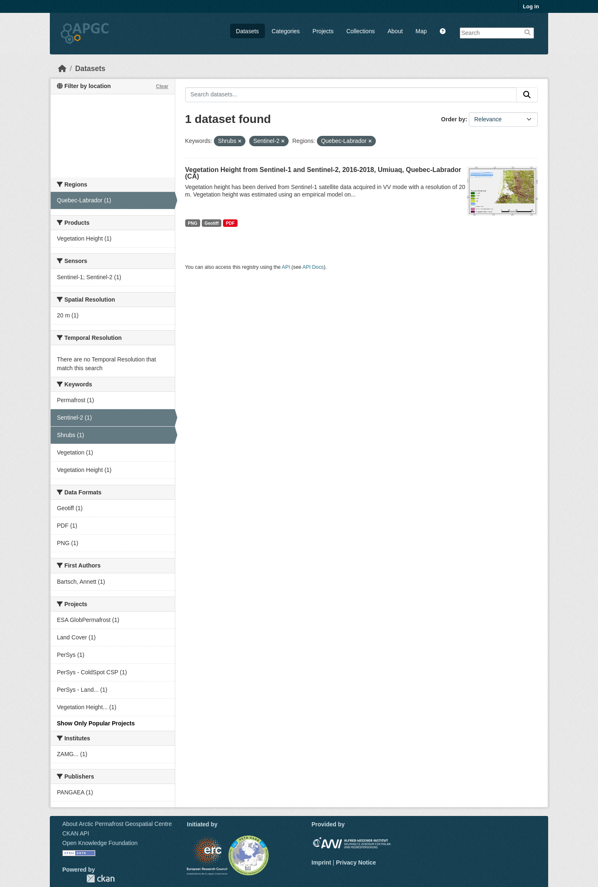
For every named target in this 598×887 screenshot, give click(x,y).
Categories (286, 31)
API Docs (313, 267)
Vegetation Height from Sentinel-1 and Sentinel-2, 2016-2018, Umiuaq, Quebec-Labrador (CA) (323, 173)
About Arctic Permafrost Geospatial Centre (117, 824)
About (395, 31)
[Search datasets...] (351, 94)
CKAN (100, 878)
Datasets (247, 31)
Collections (360, 31)
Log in (531, 6)
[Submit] (527, 94)
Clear (162, 86)
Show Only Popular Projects (96, 723)
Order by (453, 119)
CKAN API (75, 833)
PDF (230, 223)
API (286, 267)
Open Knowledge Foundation (99, 843)
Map (421, 31)
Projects (323, 31)
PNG (192, 223)
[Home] (62, 68)
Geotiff (212, 223)
